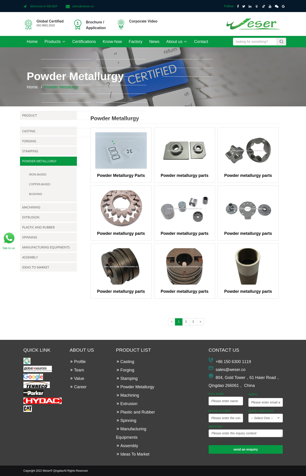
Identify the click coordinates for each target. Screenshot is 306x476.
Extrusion (30, 217)
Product (29, 115)
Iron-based (37, 174)
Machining (31, 207)
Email (253, 394)
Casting (28, 131)
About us (176, 41)
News (154, 41)
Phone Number (220, 411)
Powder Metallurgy (39, 161)
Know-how (112, 41)
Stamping (30, 151)
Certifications (84, 41)
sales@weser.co (83, 6)
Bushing (35, 194)
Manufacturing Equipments (46, 247)
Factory (135, 41)
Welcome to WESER (44, 6)
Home (32, 41)
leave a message (261, 411)
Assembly (30, 257)
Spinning (29, 237)
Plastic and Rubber (38, 227)
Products (55, 41)
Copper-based (40, 184)
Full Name (216, 394)
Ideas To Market (35, 267)
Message (215, 426)
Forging (29, 141)
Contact (201, 41)
